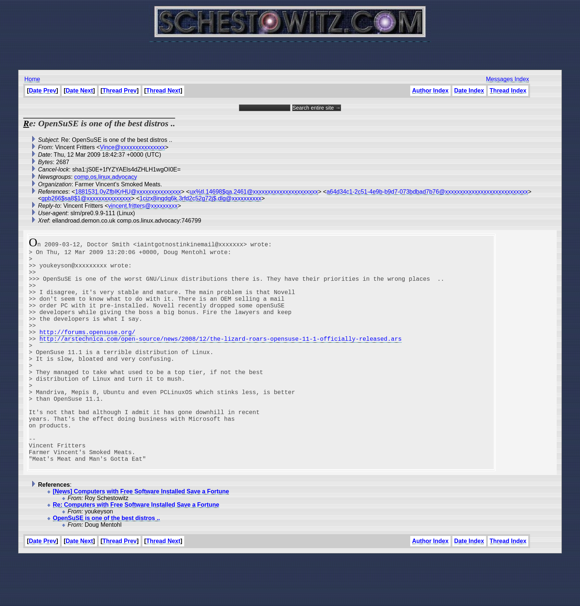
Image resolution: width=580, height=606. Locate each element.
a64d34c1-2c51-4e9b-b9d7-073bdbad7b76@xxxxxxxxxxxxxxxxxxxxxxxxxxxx (427, 192)
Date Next (79, 90)
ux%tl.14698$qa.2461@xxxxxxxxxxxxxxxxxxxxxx (253, 192)
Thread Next (163, 90)
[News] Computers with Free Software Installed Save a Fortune (141, 540)
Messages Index (507, 79)
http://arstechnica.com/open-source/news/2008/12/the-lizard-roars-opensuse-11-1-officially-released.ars (221, 359)
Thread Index (508, 90)
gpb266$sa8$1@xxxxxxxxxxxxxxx (86, 198)
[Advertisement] (290, 52)
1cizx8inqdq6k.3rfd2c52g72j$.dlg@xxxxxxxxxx (200, 198)
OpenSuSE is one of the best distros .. (106, 567)
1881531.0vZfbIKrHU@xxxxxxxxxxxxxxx (128, 192)
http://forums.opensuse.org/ (87, 351)
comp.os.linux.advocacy (105, 177)
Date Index (469, 90)
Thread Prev (119, 90)
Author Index (430, 90)
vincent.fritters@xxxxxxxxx (143, 206)
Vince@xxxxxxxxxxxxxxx (132, 147)
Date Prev (42, 90)
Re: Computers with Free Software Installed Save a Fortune (136, 553)
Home (32, 79)
